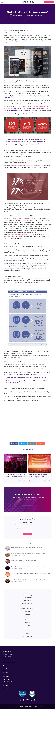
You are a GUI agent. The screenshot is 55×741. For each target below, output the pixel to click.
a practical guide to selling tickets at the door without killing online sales (29, 579)
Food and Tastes (27, 635)
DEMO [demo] (49, 1)
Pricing (5, 667)
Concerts (27, 619)
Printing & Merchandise (27, 608)
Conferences (27, 624)
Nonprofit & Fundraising (27, 602)
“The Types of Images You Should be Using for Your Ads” (24, 218)
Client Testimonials (27, 597)
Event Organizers (7, 680)
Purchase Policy (7, 654)
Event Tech (27, 605)
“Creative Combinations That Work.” (33, 285)
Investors (5, 683)
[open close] (2, 2)
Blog (4, 669)
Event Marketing (27, 594)
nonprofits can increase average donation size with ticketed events (28, 566)
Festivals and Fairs (27, 627)
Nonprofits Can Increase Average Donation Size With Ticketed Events (15, 475)
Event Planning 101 (27, 599)
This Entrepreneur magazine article (17, 234)
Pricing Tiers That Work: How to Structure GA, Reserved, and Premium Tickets (38, 476)
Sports (27, 633)
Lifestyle (27, 611)
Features (5, 665)
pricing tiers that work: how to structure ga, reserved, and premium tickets (30, 572)
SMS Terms (6, 658)
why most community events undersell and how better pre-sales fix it (29, 553)
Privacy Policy (7, 656)
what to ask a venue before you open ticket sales (23, 559)
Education (27, 630)
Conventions (27, 622)
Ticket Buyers (7, 678)
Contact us (6, 687)
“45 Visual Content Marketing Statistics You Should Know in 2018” (26, 165)
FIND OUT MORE (27, 503)
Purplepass (27, 613)
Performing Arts (27, 616)
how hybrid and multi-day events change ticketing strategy (26, 546)
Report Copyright (7, 685)
